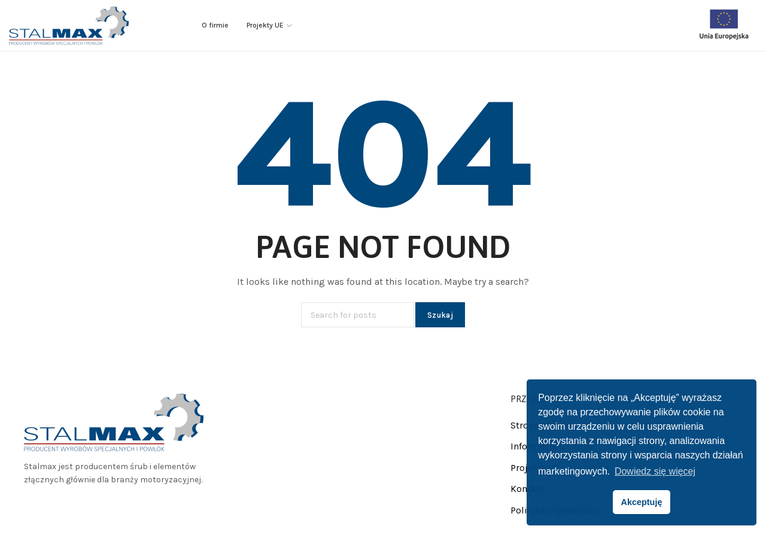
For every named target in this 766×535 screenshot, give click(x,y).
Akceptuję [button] (641, 502)
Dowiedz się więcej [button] (655, 471)
